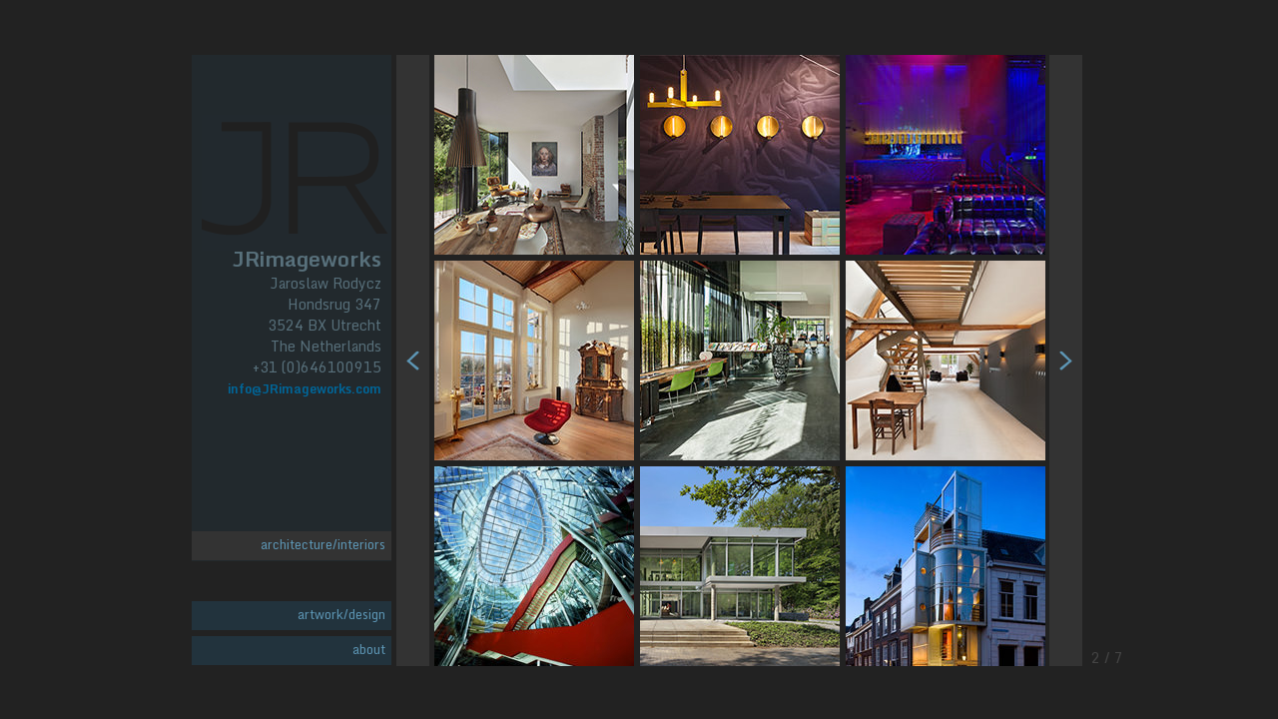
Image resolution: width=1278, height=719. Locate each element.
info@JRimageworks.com (304, 388)
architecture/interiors (323, 544)
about (368, 649)
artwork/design (341, 614)
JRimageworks (307, 257)
